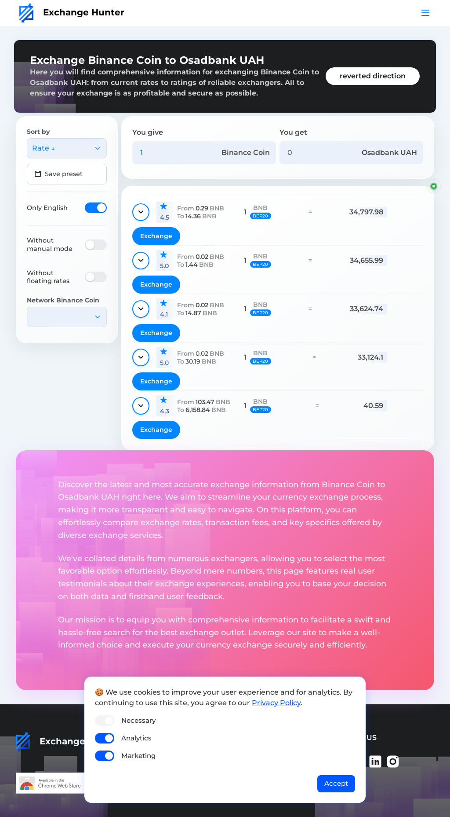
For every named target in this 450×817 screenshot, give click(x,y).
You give (147, 132)
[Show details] (140, 212)
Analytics (136, 738)
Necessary (138, 720)
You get (293, 132)
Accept (336, 783)
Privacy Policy (276, 703)
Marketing (138, 755)
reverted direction (373, 76)
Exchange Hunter (71, 12)
